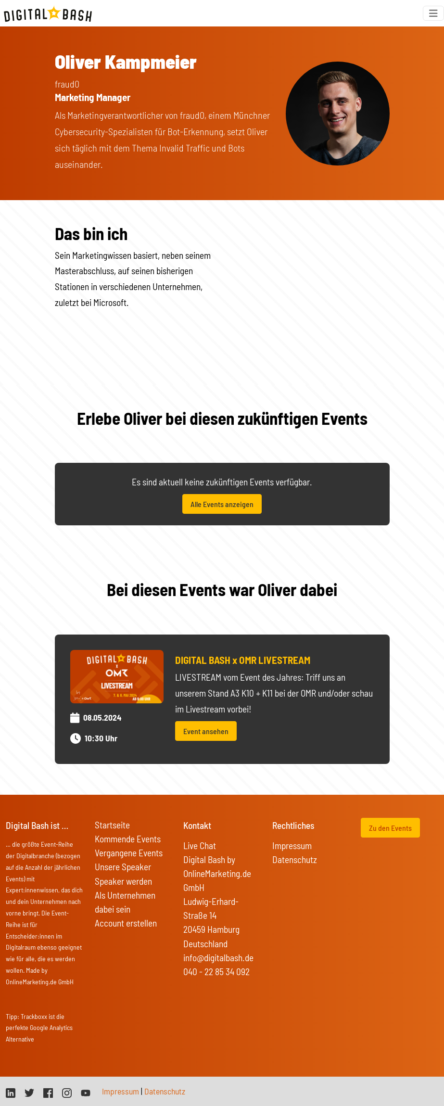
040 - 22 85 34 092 (216, 971)
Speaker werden (123, 881)
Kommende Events (128, 838)
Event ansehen (205, 731)
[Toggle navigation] (433, 13)
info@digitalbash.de (218, 957)
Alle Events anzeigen (222, 504)
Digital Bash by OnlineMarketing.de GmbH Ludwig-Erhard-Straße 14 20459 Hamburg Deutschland (217, 901)
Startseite (112, 824)
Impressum (292, 845)
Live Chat (199, 845)
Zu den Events (390, 827)
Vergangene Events (129, 852)
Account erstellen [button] (126, 922)
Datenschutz (294, 859)
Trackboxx (34, 1016)
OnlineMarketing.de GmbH (40, 982)
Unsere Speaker (123, 866)
